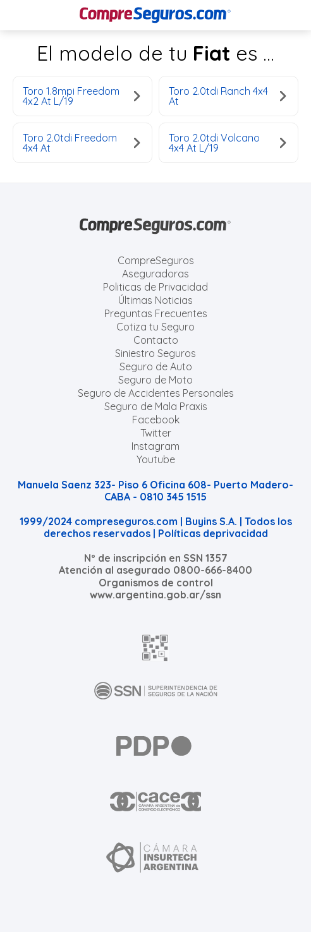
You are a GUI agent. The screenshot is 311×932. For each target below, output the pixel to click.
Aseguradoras (155, 274)
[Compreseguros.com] (155, 15)
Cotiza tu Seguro (155, 327)
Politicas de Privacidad (155, 287)
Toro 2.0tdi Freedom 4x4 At (81, 142)
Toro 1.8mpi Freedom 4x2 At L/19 (81, 96)
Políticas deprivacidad (213, 533)
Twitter (155, 433)
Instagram (155, 446)
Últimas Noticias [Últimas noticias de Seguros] (155, 300)
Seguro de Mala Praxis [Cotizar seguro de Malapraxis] (155, 406)
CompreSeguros (156, 260)
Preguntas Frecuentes (155, 313)
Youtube (156, 459)
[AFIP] (155, 647)
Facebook (156, 420)
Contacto (155, 340)
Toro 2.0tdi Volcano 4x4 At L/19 (227, 142)
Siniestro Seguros (155, 353)
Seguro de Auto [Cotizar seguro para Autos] (155, 366)
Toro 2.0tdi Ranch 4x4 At (227, 96)
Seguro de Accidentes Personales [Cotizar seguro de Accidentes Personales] (156, 393)
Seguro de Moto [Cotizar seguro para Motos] (155, 380)
